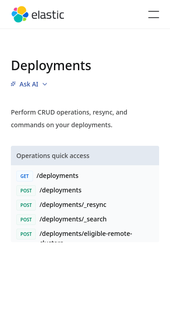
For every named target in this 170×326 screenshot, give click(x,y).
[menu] (29, 84)
